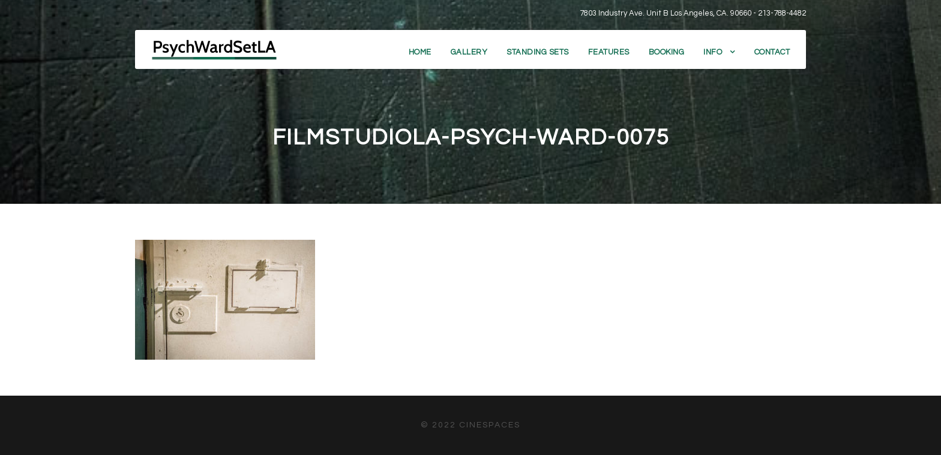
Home (420, 52)
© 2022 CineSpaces (470, 425)
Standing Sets (538, 52)
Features (609, 52)
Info (712, 52)
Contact (772, 52)
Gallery (469, 52)
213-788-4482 (782, 13)
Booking (667, 52)
